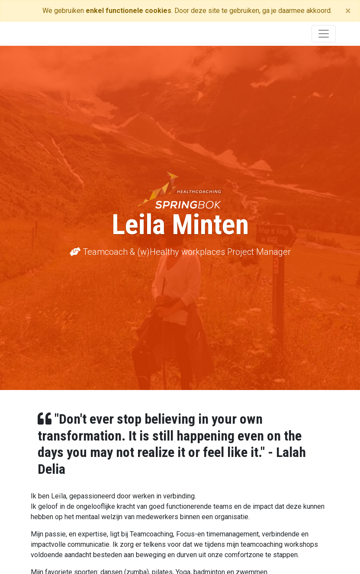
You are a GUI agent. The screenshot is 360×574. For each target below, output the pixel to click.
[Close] (348, 10)
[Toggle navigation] (324, 33)
